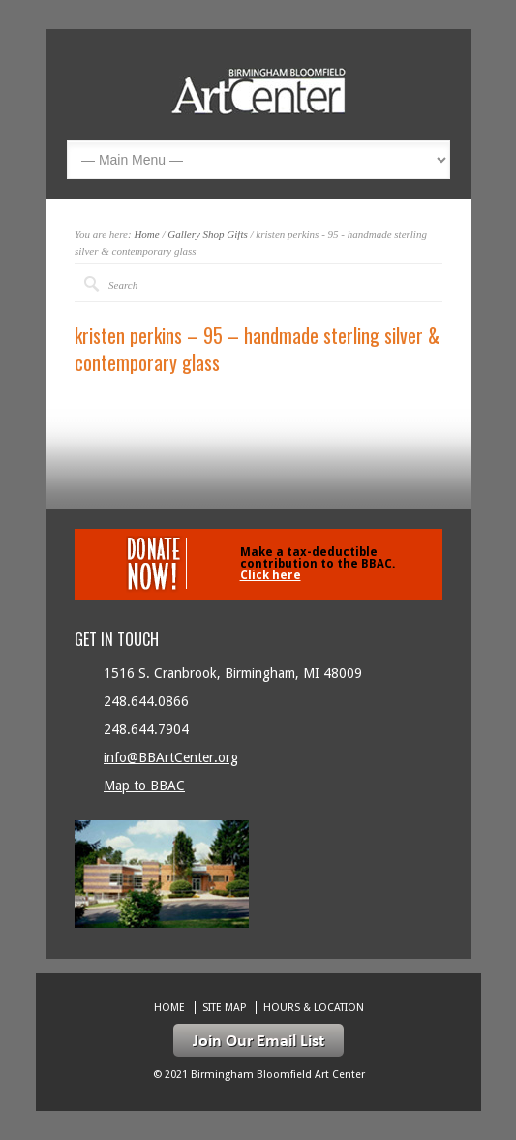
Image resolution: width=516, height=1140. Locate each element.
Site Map (224, 1007)
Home (146, 234)
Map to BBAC (144, 785)
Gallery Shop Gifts (207, 234)
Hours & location (313, 1007)
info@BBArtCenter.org (171, 757)
